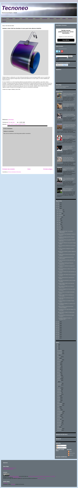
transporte (59, 423)
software (58, 414)
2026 (58, 203)
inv (57, 386)
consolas (59, 366)
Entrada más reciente (8, 169)
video (58, 427)
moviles (58, 397)
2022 (58, 321)
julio (59, 218)
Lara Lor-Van (72, 453)
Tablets (58, 416)
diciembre (60, 209)
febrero (59, 227)
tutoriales (59, 425)
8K (57, 348)
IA (57, 381)
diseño (12, 124)
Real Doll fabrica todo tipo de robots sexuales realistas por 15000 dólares (68, 105)
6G (57, 347)
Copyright (13, 484)
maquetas (59, 389)
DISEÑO (64, 18)
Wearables (59, 430)
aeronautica (59, 350)
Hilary (70, 451)
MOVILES (52, 18)
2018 (58, 329)
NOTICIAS (70, 18)
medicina (59, 391)
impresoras (59, 383)
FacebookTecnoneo (63, 48)
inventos (23, 124)
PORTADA (4, 18)
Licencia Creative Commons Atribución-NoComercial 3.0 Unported (41, 476)
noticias (58, 400)
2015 (58, 334)
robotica (58, 409)
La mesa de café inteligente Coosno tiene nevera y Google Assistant (69, 115)
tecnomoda (59, 420)
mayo (59, 222)
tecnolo (58, 419)
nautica (58, 398)
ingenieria (59, 384)
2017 (58, 330)
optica (58, 402)
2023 (58, 208)
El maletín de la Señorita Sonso (62, 86)
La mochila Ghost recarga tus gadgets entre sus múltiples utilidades (69, 169)
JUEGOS (4, 21)
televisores (59, 422)
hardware (59, 380)
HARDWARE (44, 18)
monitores (59, 394)
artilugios (8, 124)
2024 (58, 206)
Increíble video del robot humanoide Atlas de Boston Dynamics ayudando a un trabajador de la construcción (68, 159)
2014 (58, 336)
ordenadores (59, 403)
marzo (59, 226)
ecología (58, 373)
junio (59, 220)
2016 (58, 332)
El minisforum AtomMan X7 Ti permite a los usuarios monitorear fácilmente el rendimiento (69, 148)
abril (59, 224)
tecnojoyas (59, 417)
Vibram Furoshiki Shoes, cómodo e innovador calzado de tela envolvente (69, 137)
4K (57, 344)
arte (58, 355)
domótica (59, 370)
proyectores (59, 405)
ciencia (58, 363)
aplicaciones (59, 352)
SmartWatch (59, 413)
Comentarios (60, 447)
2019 (58, 327)
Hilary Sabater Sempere (14, 476)
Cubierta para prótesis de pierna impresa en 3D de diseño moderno (69, 94)
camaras (59, 361)
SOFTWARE (30, 18)
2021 (58, 323)
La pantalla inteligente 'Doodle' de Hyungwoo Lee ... (65, 319)
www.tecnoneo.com (17, 477)
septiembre (60, 215)
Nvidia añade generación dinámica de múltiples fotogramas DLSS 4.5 (68, 189)
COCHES (11, 18)
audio (58, 358)
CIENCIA (24, 18)
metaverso (59, 392)
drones (58, 372)
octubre (59, 213)
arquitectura (59, 353)
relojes (58, 408)
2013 (58, 338)
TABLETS (58, 18)
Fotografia (59, 377)
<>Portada (5, 483)
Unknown (71, 455)
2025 (58, 204)
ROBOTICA (17, 18)
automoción (59, 359)
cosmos (58, 367)
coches (58, 364)
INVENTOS (37, 18)
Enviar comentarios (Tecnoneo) (14, 171)
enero (59, 229)
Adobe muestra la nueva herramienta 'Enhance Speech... (65, 307)
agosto (59, 217)
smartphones (59, 411)
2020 (58, 325)
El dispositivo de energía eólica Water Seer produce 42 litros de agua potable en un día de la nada (69, 126)
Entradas (59, 445)
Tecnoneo (15, 8)
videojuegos (59, 428)
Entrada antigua (47, 169)
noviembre (60, 211)
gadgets (19, 124)
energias (16, 124)
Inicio (28, 169)
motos (58, 395)
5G (57, 345)
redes (58, 406)
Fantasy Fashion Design (61, 87)
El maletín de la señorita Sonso (9, 468)
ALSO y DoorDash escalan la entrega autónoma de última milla (69, 179)
